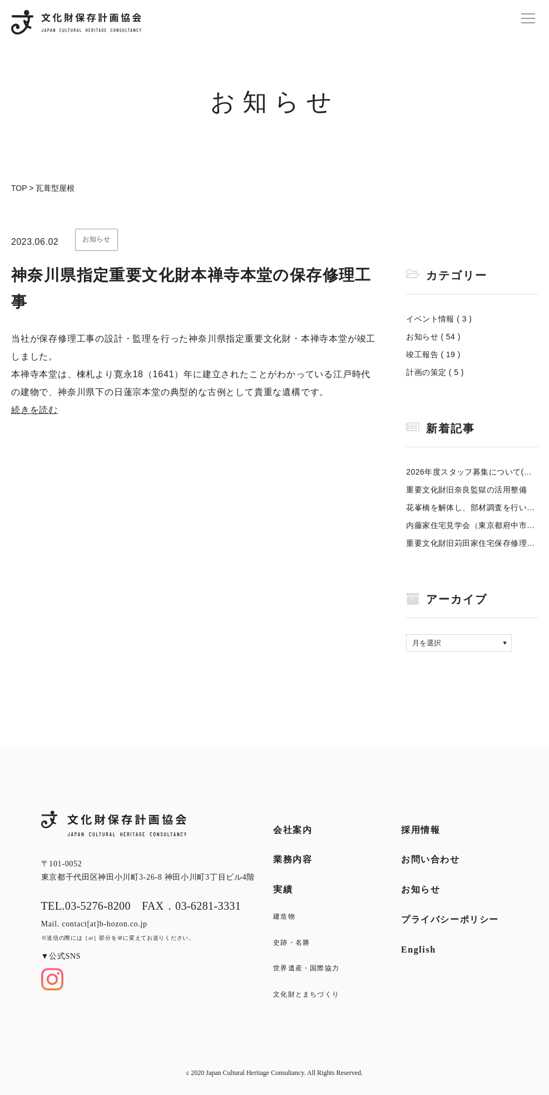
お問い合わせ (430, 859)
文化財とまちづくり (306, 994)
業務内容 (292, 859)
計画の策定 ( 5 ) (435, 372)
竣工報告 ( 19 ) (433, 354)
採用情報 (420, 830)
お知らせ (420, 889)
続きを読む (34, 410)
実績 (283, 889)
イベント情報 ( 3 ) (439, 318)
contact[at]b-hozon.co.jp (104, 924)
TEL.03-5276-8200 (86, 906)
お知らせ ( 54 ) (433, 336)
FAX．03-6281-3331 (191, 906)
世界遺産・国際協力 (306, 968)
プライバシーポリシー (450, 919)
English (418, 949)
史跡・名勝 (291, 942)
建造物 (284, 916)
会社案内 (292, 830)
